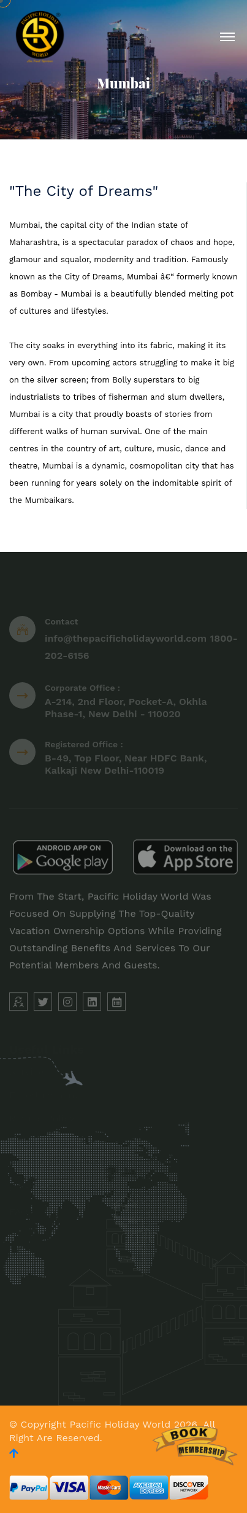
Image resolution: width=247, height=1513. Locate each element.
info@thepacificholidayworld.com (126, 640)
